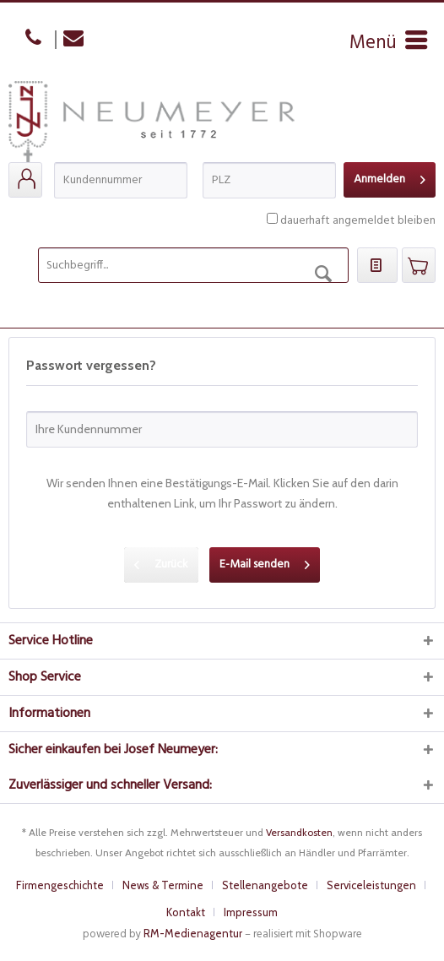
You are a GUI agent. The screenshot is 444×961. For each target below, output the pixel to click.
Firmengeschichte (60, 885)
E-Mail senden (264, 562)
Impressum (251, 912)
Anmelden (389, 177)
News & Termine (162, 885)
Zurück (161, 562)
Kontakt (185, 912)
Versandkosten (299, 832)
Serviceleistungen (371, 885)
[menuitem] (388, 43)
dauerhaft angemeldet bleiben (358, 221)
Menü (388, 43)
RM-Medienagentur (192, 933)
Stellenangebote (265, 885)
